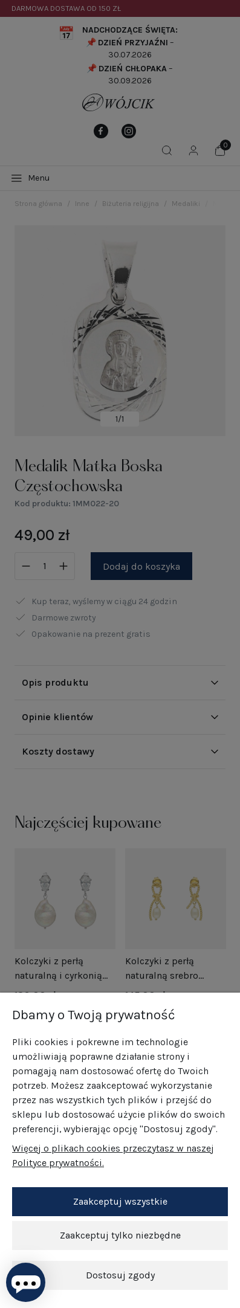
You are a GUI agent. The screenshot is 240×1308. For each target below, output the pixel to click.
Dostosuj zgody (120, 1275)
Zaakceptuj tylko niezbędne (120, 1235)
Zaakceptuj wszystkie (120, 1201)
